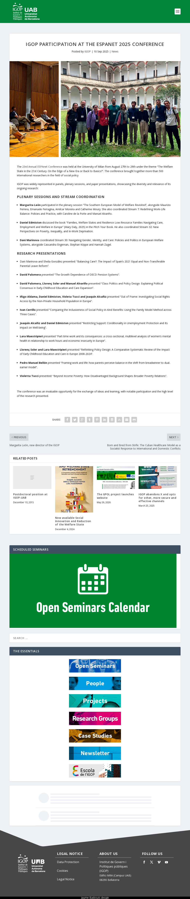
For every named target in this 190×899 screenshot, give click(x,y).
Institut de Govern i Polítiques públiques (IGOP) (113, 863)
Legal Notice (65, 876)
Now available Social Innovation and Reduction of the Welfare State (73, 518)
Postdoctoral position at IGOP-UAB (30, 492)
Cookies (62, 867)
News (115, 48)
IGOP (87, 48)
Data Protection (68, 859)
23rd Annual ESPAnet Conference (42, 163)
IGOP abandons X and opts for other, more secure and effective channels (157, 494)
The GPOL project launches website (115, 492)
